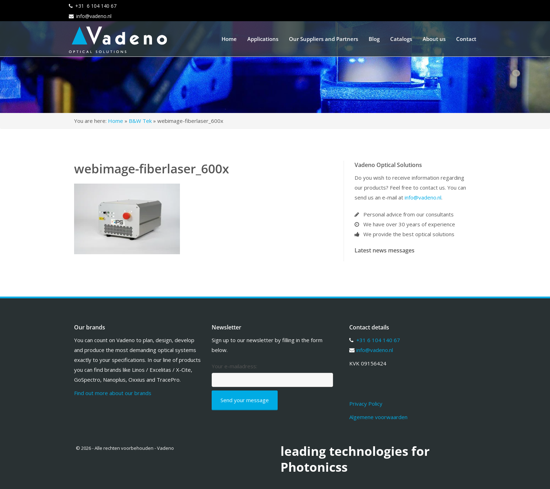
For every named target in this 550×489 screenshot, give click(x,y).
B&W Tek (140, 120)
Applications (262, 38)
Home (229, 38)
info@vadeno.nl (93, 16)
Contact (466, 38)
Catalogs (401, 38)
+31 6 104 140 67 (95, 5)
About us (434, 38)
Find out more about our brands (112, 392)
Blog (374, 38)
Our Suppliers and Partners (323, 38)
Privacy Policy (365, 403)
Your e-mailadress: (234, 366)
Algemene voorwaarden (378, 417)
